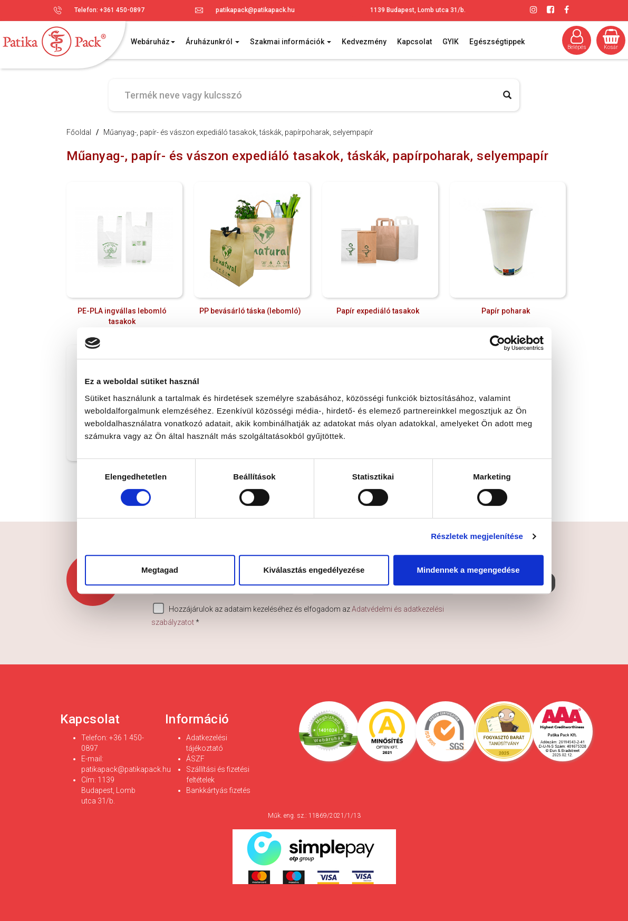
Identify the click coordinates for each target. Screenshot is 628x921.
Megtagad (159, 569)
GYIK (450, 41)
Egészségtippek (497, 41)
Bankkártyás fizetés (218, 790)
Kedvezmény (364, 41)
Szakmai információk (290, 41)
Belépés (576, 39)
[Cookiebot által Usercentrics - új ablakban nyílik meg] (497, 343)
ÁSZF (195, 759)
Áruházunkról (212, 41)
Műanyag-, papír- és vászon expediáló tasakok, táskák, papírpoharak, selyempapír (238, 132)
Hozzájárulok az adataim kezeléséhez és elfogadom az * (297, 614)
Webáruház (153, 41)
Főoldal (78, 132)
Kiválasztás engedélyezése (314, 569)
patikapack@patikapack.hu (255, 10)
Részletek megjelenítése (477, 536)
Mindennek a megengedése (468, 569)
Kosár (611, 39)
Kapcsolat (414, 41)
